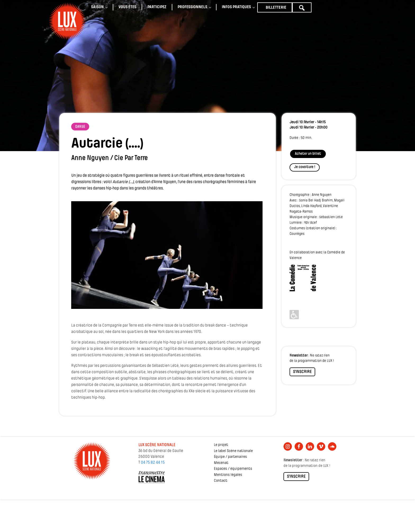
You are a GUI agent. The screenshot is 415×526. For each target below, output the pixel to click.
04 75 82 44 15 (153, 463)
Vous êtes (127, 7)
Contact (220, 481)
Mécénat (221, 463)
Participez (156, 7)
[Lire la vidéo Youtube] (167, 255)
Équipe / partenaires (230, 457)
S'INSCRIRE (302, 372)
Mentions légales (228, 475)
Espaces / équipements (233, 469)
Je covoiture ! (304, 167)
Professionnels (192, 7)
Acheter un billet (308, 154)
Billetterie (276, 8)
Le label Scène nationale (233, 451)
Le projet (221, 445)
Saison (97, 7)
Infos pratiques (236, 7)
